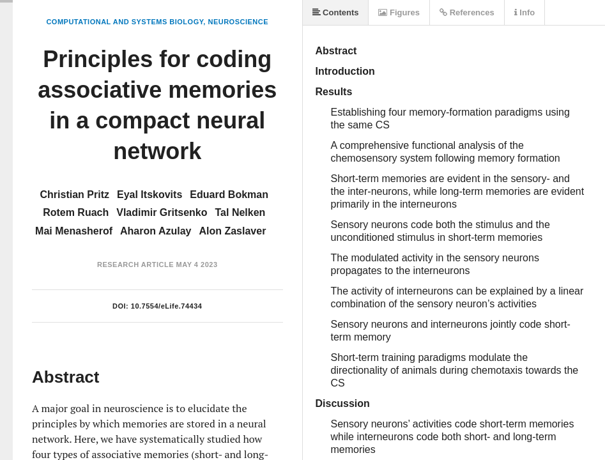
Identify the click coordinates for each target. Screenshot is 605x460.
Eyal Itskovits (149, 194)
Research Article (135, 264)
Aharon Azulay (155, 231)
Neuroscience (238, 22)
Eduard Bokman (229, 194)
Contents (335, 12)
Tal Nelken (240, 212)
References (467, 12)
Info (524, 12)
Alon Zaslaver (232, 231)
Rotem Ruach (76, 212)
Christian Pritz (74, 194)
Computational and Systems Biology (124, 22)
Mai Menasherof (73, 231)
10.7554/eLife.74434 (167, 306)
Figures (399, 12)
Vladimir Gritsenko (161, 212)
